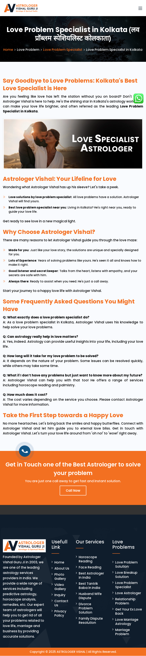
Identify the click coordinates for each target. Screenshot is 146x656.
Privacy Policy (60, 613)
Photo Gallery (60, 576)
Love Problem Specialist (62, 50)
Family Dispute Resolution (91, 620)
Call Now (73, 490)
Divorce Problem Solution (86, 608)
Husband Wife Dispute (90, 596)
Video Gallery (60, 587)
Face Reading (90, 567)
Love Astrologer (128, 593)
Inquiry (59, 595)
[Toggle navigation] (140, 8)
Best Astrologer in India (91, 575)
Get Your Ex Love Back (128, 611)
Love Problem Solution (126, 564)
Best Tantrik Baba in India (89, 586)
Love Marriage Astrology (126, 622)
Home (8, 50)
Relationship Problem (125, 601)
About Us (61, 568)
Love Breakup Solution (126, 575)
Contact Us (61, 603)
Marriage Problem (122, 632)
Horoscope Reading (88, 559)
